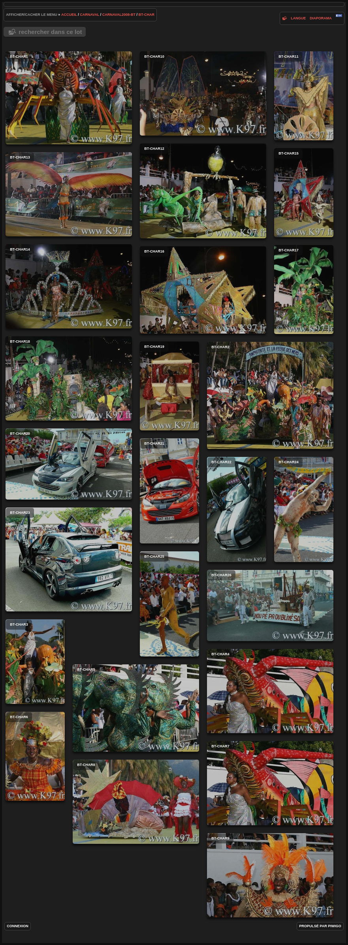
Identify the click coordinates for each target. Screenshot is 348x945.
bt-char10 (203, 93)
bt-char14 (69, 286)
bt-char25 (169, 603)
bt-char (146, 15)
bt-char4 (270, 691)
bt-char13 (69, 194)
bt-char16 (203, 290)
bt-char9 (270, 875)
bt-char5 (136, 708)
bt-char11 (303, 95)
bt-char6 (35, 756)
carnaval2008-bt (118, 15)
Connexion (17, 926)
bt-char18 (69, 378)
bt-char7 (270, 783)
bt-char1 (69, 97)
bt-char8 (136, 802)
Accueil (69, 15)
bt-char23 (69, 559)
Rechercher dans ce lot (50, 31)
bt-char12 (203, 190)
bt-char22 (236, 509)
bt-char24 (303, 509)
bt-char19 (169, 385)
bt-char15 (303, 192)
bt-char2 (270, 395)
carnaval (89, 15)
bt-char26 (270, 605)
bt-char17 (303, 289)
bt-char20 (69, 464)
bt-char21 (169, 490)
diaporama (321, 18)
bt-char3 (35, 661)
